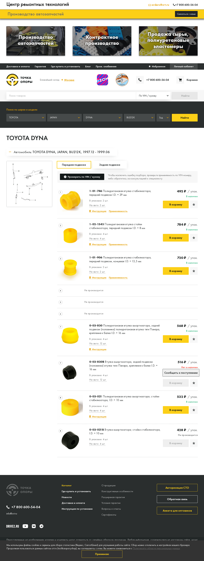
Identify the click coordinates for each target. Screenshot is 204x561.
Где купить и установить (65, 66)
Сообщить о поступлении (181, 372)
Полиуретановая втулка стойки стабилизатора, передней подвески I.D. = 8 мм (117, 226)
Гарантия (40, 66)
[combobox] (153, 96)
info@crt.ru (11, 513)
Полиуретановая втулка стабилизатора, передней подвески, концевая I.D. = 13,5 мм (120, 259)
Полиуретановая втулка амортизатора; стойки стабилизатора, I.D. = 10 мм (124, 398)
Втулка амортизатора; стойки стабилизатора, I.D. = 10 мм (125, 431)
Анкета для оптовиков (177, 510)
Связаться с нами (186, 14)
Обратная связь (177, 499)
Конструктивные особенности (117, 491)
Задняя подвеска (109, 164)
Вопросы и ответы (111, 508)
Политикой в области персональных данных (156, 548)
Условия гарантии (111, 503)
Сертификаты (109, 514)
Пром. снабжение (106, 66)
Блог (88, 66)
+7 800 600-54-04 (23, 507)
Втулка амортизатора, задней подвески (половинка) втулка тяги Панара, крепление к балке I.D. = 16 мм (123, 365)
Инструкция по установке (77, 508)
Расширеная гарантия (113, 497)
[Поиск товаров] (71, 96)
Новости (67, 497)
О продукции (109, 485)
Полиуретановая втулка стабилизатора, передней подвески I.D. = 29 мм (120, 192)
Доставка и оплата (18, 66)
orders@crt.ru (158, 5)
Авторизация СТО (177, 487)
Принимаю (102, 554)
